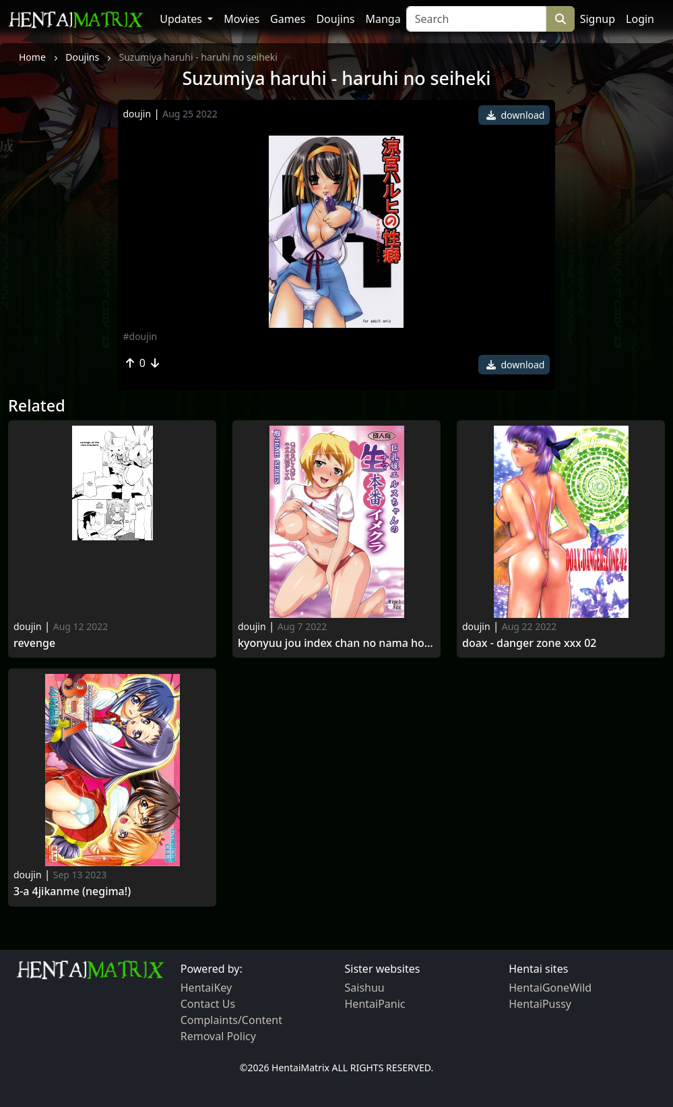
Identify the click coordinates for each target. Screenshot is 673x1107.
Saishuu (365, 987)
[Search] (476, 19)
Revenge (34, 643)
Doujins (335, 18)
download (515, 115)
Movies (241, 18)
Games (287, 18)
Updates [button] (182, 18)
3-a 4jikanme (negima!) (72, 891)
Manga (382, 18)
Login (640, 18)
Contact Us (208, 1003)
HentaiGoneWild (550, 987)
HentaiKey (206, 987)
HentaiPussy (540, 1003)
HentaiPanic (375, 1003)
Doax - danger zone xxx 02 (529, 643)
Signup (597, 18)
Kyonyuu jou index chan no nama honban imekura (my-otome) (336, 643)
